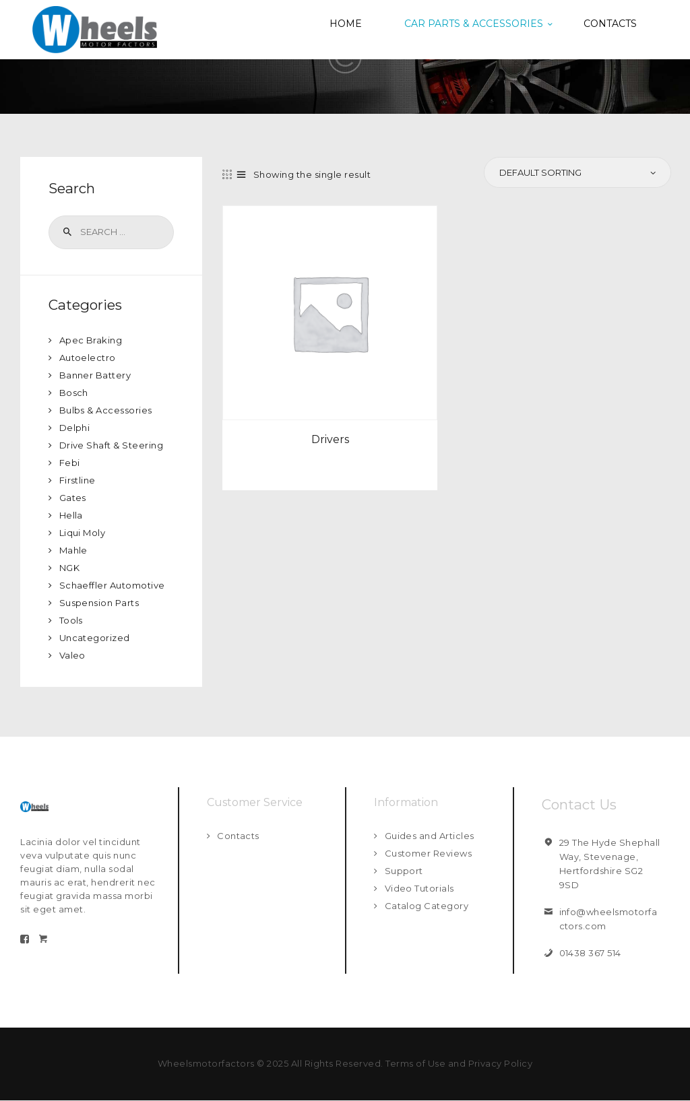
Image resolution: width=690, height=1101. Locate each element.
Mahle (73, 550)
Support (404, 870)
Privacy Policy (500, 1063)
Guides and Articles (430, 835)
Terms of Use (415, 1063)
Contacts (238, 835)
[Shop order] (576, 172)
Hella (71, 515)
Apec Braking (91, 340)
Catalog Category (427, 905)
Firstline (77, 480)
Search (66, 232)
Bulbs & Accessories (106, 410)
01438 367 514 (590, 952)
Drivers (330, 439)
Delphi (74, 427)
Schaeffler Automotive (112, 585)
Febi (69, 462)
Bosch (74, 392)
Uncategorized (95, 637)
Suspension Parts (99, 602)
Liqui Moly (82, 532)
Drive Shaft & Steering (111, 445)
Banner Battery (95, 375)
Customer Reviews (428, 853)
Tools (71, 620)
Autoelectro (88, 357)
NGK (69, 567)
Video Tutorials (420, 888)
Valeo (72, 655)
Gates (73, 497)
